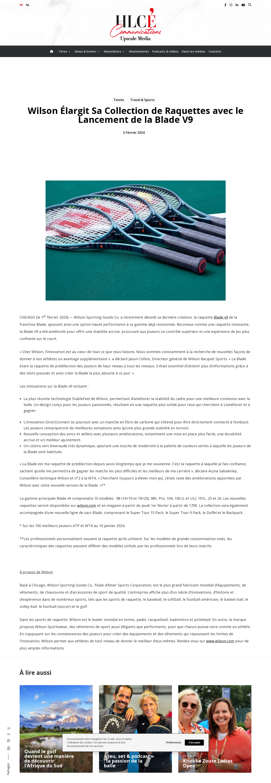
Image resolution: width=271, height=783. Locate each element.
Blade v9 (221, 317)
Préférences (173, 742)
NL (28, 5)
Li (8, 728)
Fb (8, 740)
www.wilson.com (220, 641)
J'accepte (194, 742)
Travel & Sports (142, 100)
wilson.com (86, 505)
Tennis (119, 100)
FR (21, 5)
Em (8, 748)
